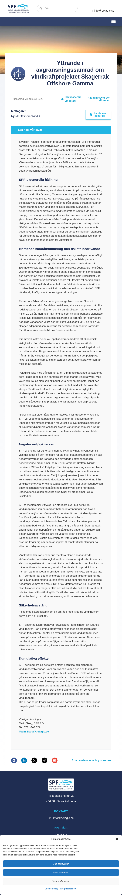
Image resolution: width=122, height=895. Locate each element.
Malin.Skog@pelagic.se (34, 731)
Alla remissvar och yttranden (99, 99)
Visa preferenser (61, 881)
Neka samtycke (61, 872)
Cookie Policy (51, 889)
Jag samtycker (61, 863)
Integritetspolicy (68, 889)
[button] (117, 839)
